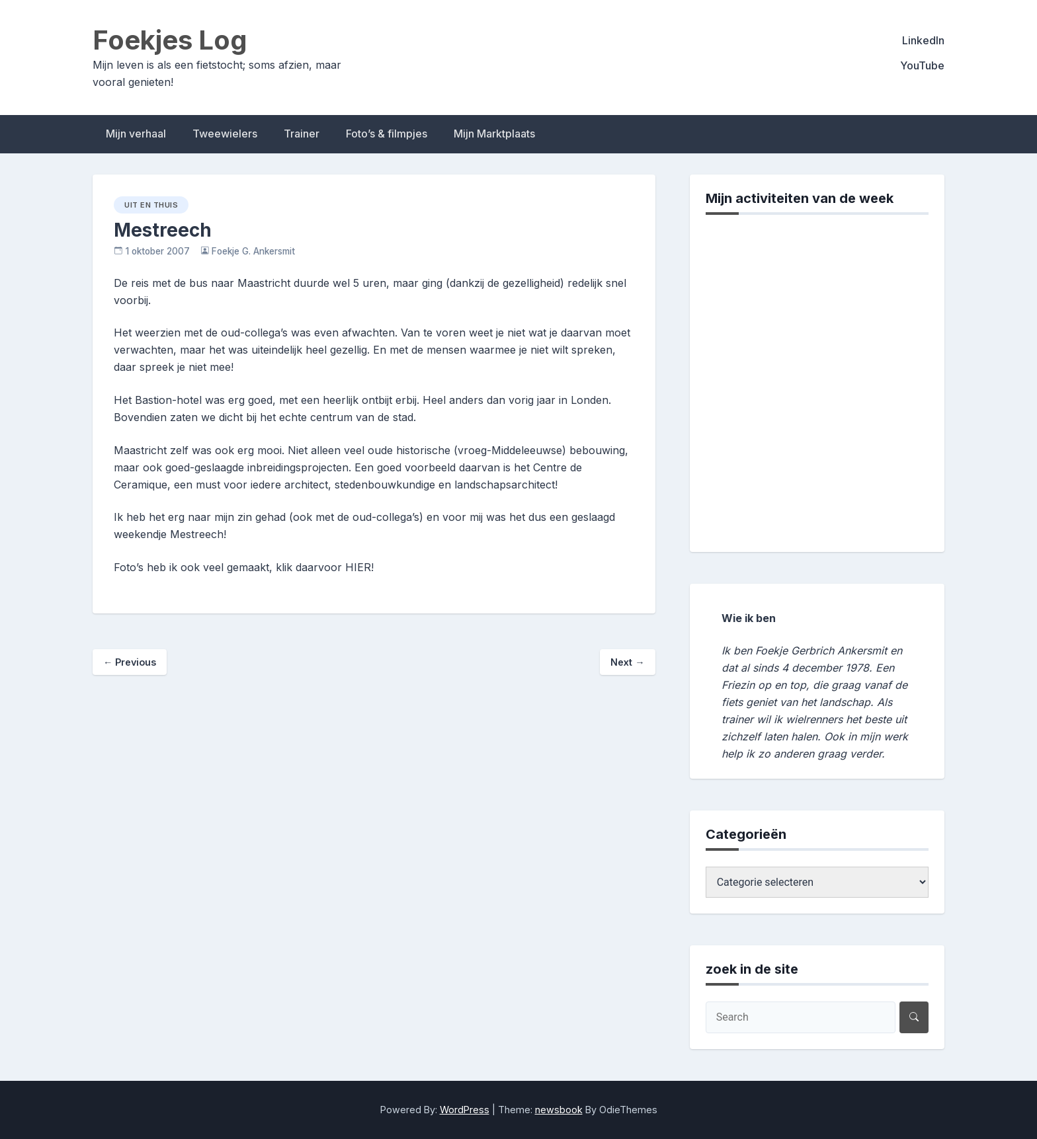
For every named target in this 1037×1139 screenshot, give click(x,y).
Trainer (301, 133)
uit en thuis (151, 205)
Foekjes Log (170, 40)
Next (627, 662)
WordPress (464, 1109)
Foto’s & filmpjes (386, 133)
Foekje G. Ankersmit (253, 251)
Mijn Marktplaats (494, 133)
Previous (129, 662)
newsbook (559, 1109)
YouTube (922, 65)
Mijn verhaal (136, 133)
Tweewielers (224, 133)
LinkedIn (923, 40)
